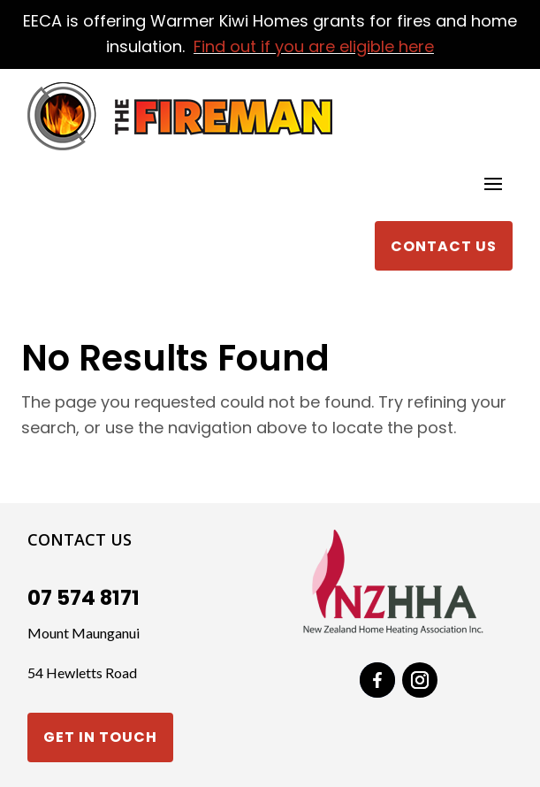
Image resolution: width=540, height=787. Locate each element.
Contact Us (444, 246)
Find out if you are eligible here (314, 46)
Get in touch (100, 737)
